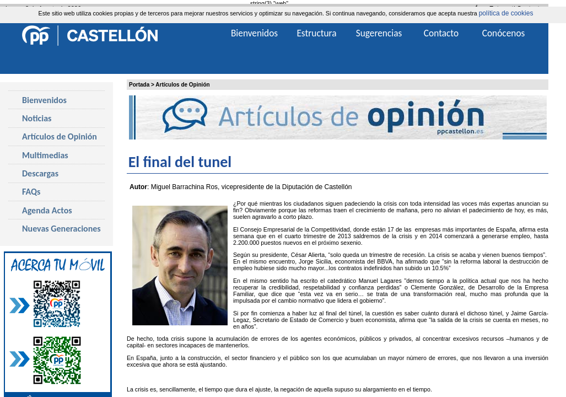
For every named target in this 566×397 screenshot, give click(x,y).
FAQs (31, 191)
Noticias (36, 118)
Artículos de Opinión (182, 85)
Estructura (316, 33)
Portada (139, 85)
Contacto (441, 33)
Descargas (40, 173)
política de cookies (506, 13)
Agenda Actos (47, 210)
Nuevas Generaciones (61, 228)
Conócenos (503, 33)
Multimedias (45, 155)
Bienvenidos (44, 100)
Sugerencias (379, 33)
